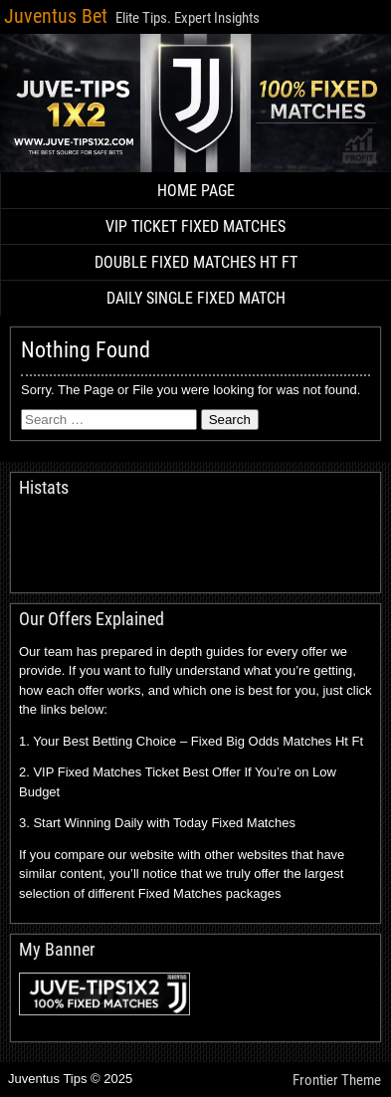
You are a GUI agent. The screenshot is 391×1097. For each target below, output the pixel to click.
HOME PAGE (196, 190)
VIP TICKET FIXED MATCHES (195, 226)
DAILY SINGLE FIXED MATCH (196, 298)
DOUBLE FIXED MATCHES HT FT (196, 262)
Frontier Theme (337, 1080)
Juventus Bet (55, 16)
